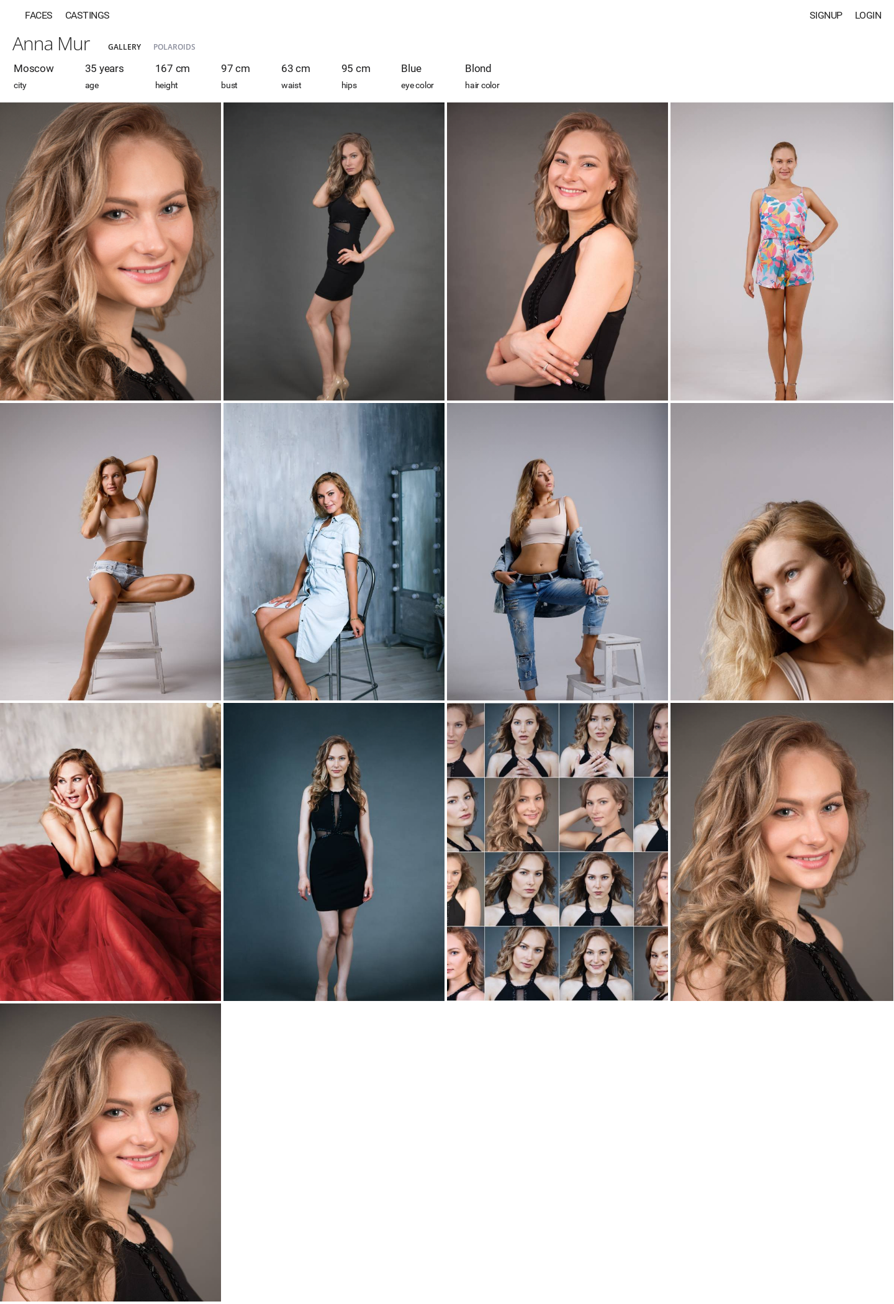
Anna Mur (50, 43)
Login (868, 15)
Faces (39, 15)
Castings (87, 15)
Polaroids (174, 47)
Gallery (124, 47)
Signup (826, 15)
